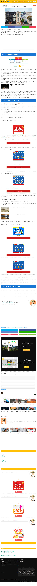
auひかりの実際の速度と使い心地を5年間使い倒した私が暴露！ (14, 170)
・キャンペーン (3, 469)
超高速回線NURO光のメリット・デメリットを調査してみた (14, 146)
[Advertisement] (18, 42)
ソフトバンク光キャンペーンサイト (18, 192)
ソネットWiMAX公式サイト (18, 275)
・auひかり (2, 459)
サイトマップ (18, 327)
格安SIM (24, 1)
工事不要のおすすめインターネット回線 (6, 557)
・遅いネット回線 (3, 465)
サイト (1, 390)
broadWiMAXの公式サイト (18, 257)
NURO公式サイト (18, 143)
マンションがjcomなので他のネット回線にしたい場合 (7, 555)
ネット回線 (17, 1)
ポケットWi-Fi (20, 1)
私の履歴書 (31, 1)
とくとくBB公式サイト (18, 240)
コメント (2, 379)
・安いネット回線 (3, 466)
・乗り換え (2, 464)
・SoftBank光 (3, 460)
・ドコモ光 (2, 461)
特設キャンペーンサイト (18, 495)
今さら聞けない (27, 1)
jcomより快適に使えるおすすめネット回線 (6, 556)
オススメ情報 (13, 1)
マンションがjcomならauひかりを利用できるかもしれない (7, 559)
